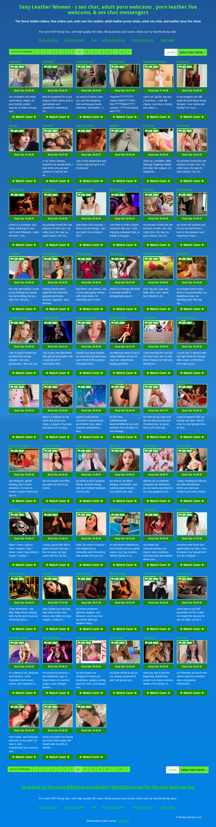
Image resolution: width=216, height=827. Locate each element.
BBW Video (168, 40)
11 (86, 51)
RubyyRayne (117, 61)
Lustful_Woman (85, 637)
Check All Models (21, 51)
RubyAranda (83, 701)
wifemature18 (151, 381)
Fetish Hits (123, 820)
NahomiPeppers (52, 637)
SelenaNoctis (84, 253)
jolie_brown (116, 637)
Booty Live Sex (48, 40)
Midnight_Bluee (18, 637)
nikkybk (114, 125)
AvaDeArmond (84, 61)
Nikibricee (115, 509)
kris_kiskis (82, 445)
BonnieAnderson (52, 509)
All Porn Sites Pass (113, 40)
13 (101, 51)
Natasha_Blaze (85, 125)
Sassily (46, 573)
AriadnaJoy (183, 445)
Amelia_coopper (18, 317)
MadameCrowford (19, 445)
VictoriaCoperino (153, 573)
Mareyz (13, 125)
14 (108, 51)
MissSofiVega (117, 573)
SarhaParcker (117, 317)
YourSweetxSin (51, 445)
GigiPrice (148, 189)
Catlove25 (15, 61)
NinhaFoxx (183, 509)
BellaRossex (83, 573)
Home (171, 52)
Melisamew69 (17, 381)
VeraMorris (48, 189)
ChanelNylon (50, 253)
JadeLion (14, 509)
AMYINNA (48, 61)
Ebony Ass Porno (143, 40)
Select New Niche (192, 52)
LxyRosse (15, 253)
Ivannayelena (84, 509)
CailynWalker (17, 189)
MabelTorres (49, 381)
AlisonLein (149, 637)
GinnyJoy (115, 445)
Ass (94, 40)
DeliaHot (182, 637)
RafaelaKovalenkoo (155, 61)
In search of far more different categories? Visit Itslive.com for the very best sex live (108, 786)
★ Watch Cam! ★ (24, 117)
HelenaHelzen (17, 573)
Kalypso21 (183, 61)
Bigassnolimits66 (153, 253)
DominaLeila (83, 381)
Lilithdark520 (50, 317)
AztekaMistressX (187, 317)
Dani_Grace (116, 381)
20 (122, 51)
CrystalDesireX (18, 701)
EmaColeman (185, 189)
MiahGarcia (116, 189)
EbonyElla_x (49, 701)
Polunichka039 (85, 189)
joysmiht (47, 125)
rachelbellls (150, 509)
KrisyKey (148, 125)
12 (94, 51)
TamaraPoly (150, 317)
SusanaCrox (184, 573)
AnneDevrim (184, 381)
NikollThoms (150, 445)
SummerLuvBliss (86, 317)
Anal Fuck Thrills (74, 40)
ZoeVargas (183, 125)
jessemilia (115, 253)
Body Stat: (24, 90)
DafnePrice (183, 253)
